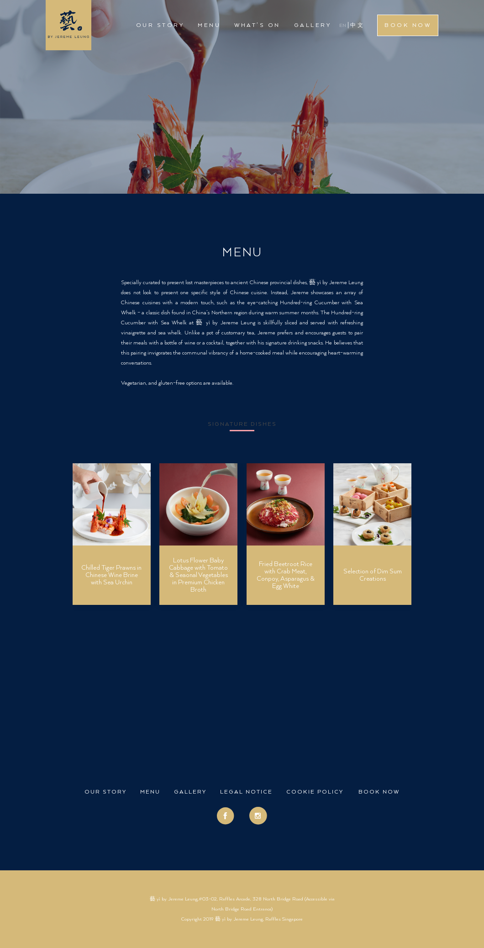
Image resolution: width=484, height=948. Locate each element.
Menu (209, 25)
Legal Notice (246, 792)
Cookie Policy (314, 792)
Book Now (407, 25)
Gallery (312, 25)
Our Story (160, 25)
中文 (357, 25)
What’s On (257, 25)
